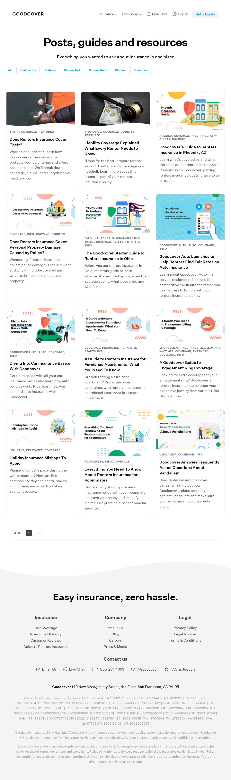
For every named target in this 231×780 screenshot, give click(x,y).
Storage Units (98, 70)
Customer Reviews (46, 640)
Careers (115, 640)
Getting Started (127, 242)
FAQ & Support (179, 669)
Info (30, 234)
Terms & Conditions (185, 640)
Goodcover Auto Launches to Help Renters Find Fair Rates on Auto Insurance (189, 262)
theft (14, 131)
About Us (115, 628)
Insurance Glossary (46, 634)
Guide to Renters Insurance (45, 647)
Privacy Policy (185, 628)
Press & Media (115, 647)
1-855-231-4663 (107, 669)
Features (50, 70)
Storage (120, 70)
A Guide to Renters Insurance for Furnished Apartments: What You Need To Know (115, 364)
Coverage (29, 131)
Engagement (169, 348)
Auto (192, 245)
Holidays (17, 450)
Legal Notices (185, 634)
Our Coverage (45, 628)
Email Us (46, 669)
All (10, 70)
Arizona (165, 136)
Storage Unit (72, 70)
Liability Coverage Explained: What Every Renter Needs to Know (112, 148)
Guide (89, 242)
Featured (46, 131)
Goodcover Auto (172, 245)
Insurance (92, 131)
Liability (127, 131)
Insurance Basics (126, 238)
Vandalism (167, 454)
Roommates (93, 461)
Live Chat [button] (74, 669)
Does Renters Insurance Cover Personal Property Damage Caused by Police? (38, 247)
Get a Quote (205, 14)
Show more (141, 70)
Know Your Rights (50, 234)
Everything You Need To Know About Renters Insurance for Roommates (112, 474)
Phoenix (178, 139)
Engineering (28, 70)
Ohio (88, 238)
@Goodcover (144, 669)
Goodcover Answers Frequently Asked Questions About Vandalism (189, 467)
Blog (115, 634)
